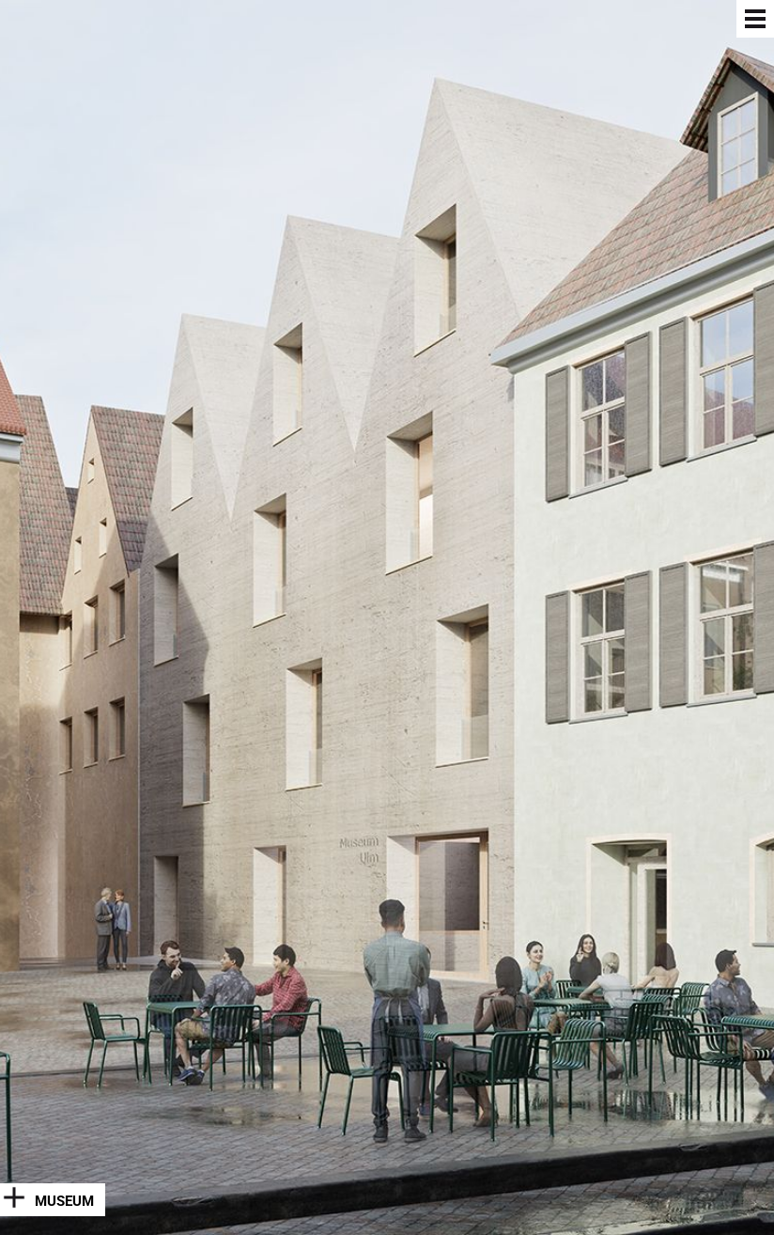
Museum (64, 1201)
